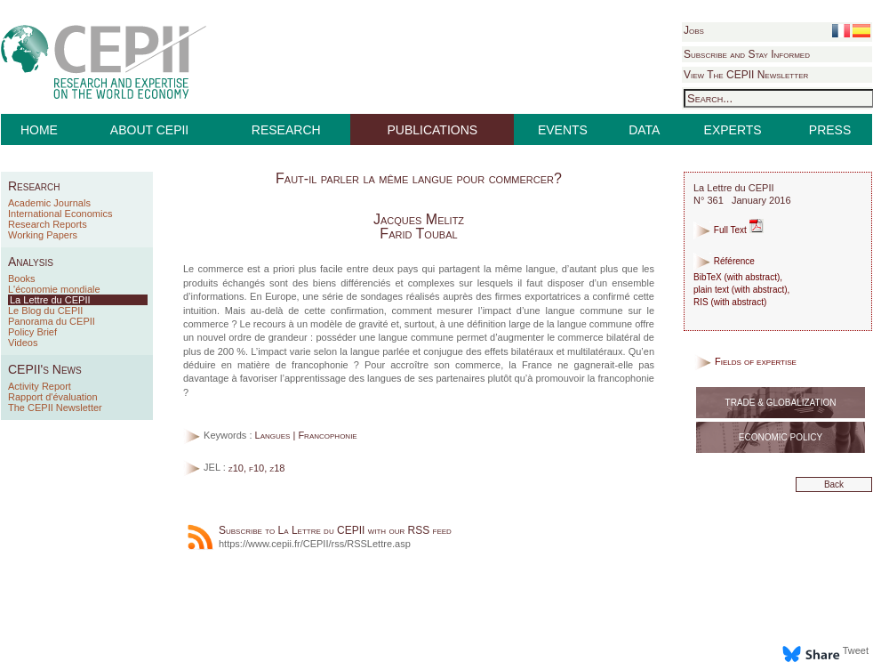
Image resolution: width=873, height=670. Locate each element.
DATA (644, 130)
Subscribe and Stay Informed (747, 54)
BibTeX (707, 277)
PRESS (830, 130)
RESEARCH (286, 130)
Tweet (856, 650)
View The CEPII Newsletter (746, 75)
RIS (701, 302)
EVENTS (563, 130)
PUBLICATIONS (433, 130)
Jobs (694, 30)
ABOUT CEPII (149, 130)
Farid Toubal (418, 233)
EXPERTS (733, 130)
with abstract (752, 277)
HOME (39, 130)
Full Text (728, 230)
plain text (711, 290)
